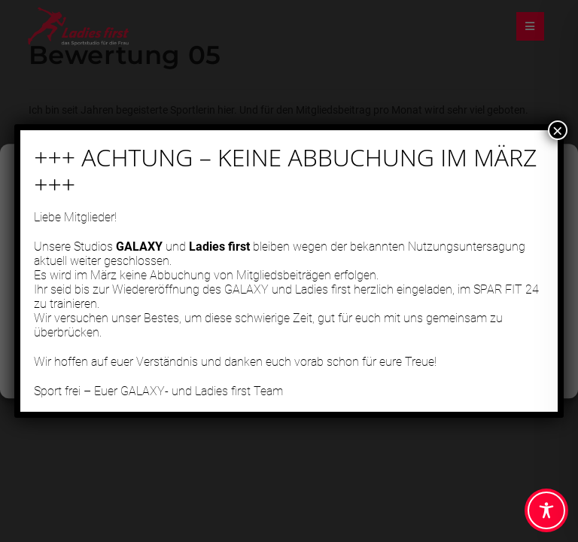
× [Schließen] (557, 141)
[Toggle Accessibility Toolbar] (546, 510)
